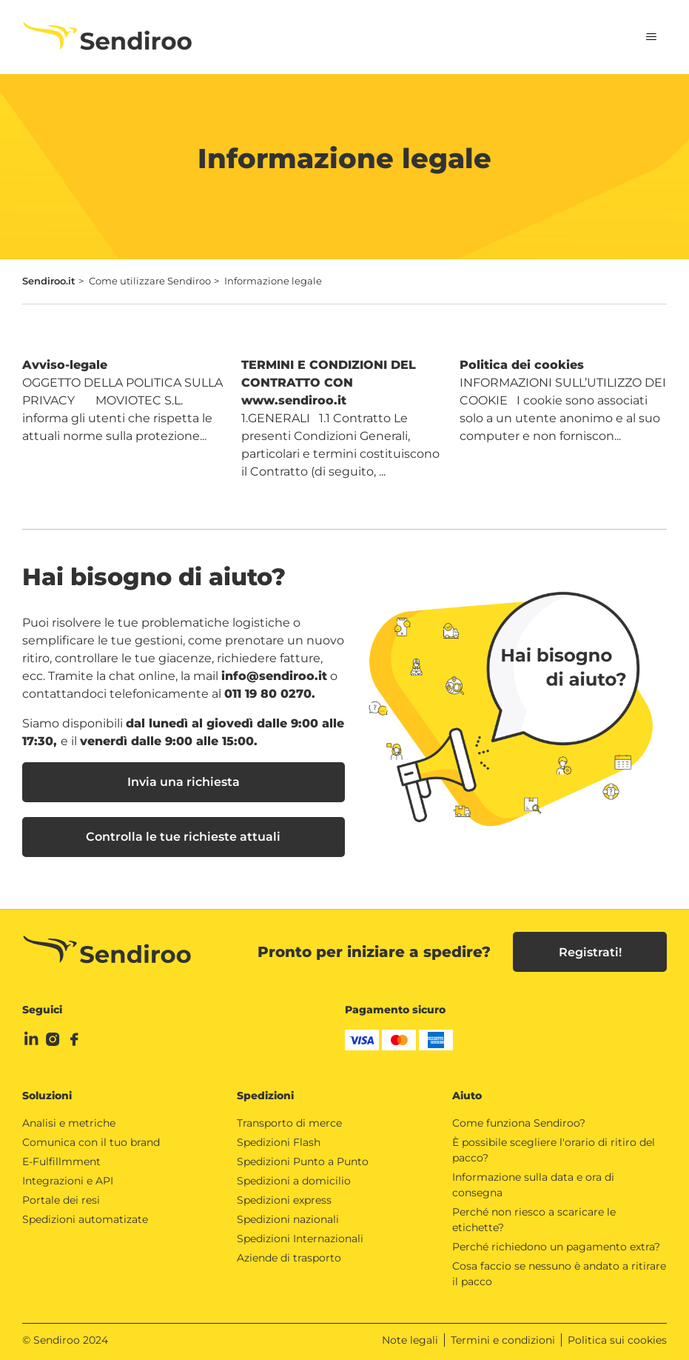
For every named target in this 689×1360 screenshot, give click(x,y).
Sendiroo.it (48, 281)
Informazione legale (273, 281)
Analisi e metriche (68, 1123)
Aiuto (467, 1095)
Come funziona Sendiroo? (518, 1123)
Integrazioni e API (67, 1180)
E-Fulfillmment (61, 1161)
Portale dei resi (61, 1200)
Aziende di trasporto (289, 1257)
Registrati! (590, 952)
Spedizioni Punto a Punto (303, 1161)
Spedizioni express (284, 1200)
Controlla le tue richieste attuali (183, 837)
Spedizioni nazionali (288, 1219)
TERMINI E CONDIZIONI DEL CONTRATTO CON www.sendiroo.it (328, 382)
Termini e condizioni (503, 1340)
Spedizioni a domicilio (294, 1180)
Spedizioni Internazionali (300, 1238)
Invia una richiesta (183, 782)
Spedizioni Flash (278, 1142)
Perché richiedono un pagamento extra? (556, 1246)
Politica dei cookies (522, 365)
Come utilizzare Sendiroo (150, 281)
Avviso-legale (64, 365)
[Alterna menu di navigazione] (640, 37)
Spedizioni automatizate (85, 1219)
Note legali (410, 1340)
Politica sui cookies (617, 1340)
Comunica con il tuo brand (91, 1142)
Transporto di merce (289, 1123)
